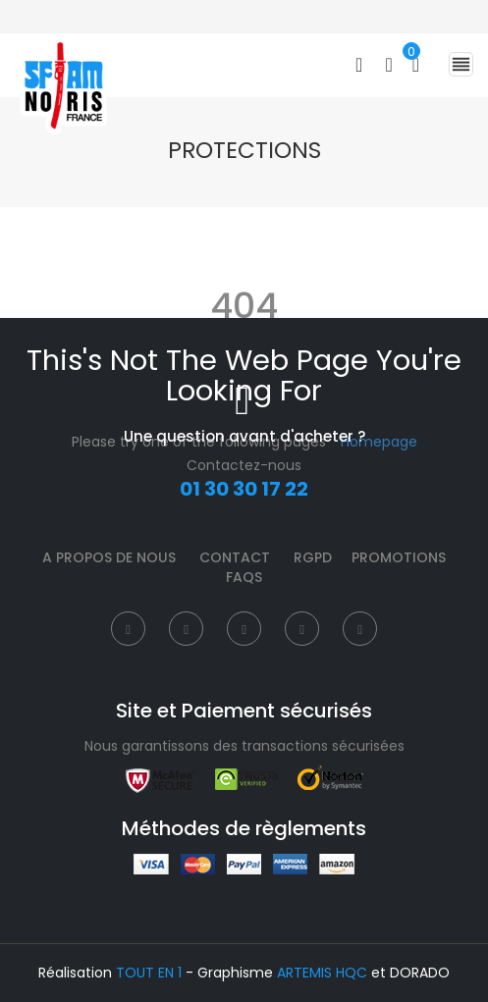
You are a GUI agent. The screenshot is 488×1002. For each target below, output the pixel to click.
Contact (234, 557)
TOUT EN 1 (149, 972)
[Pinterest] (302, 628)
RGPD (313, 557)
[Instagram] (244, 628)
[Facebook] (128, 628)
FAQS (244, 577)
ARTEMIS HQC (322, 972)
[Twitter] (186, 628)
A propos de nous (109, 557)
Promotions (399, 557)
